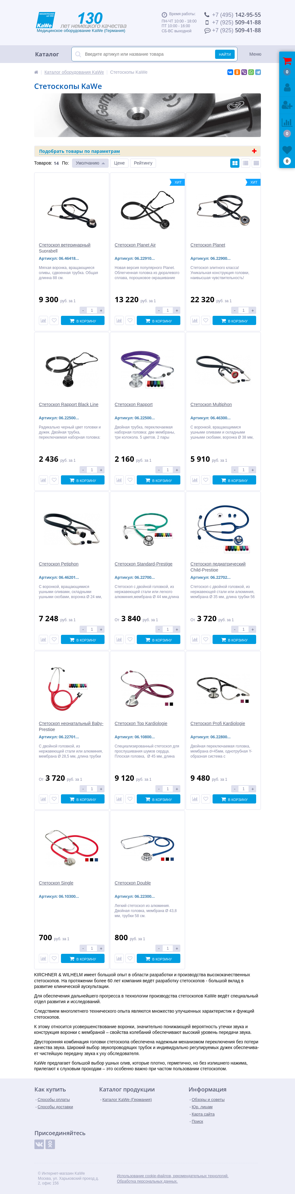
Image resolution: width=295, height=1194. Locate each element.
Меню (256, 54)
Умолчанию (87, 163)
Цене (119, 163)
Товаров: (43, 163)
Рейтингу (143, 163)
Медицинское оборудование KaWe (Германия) (88, 22)
